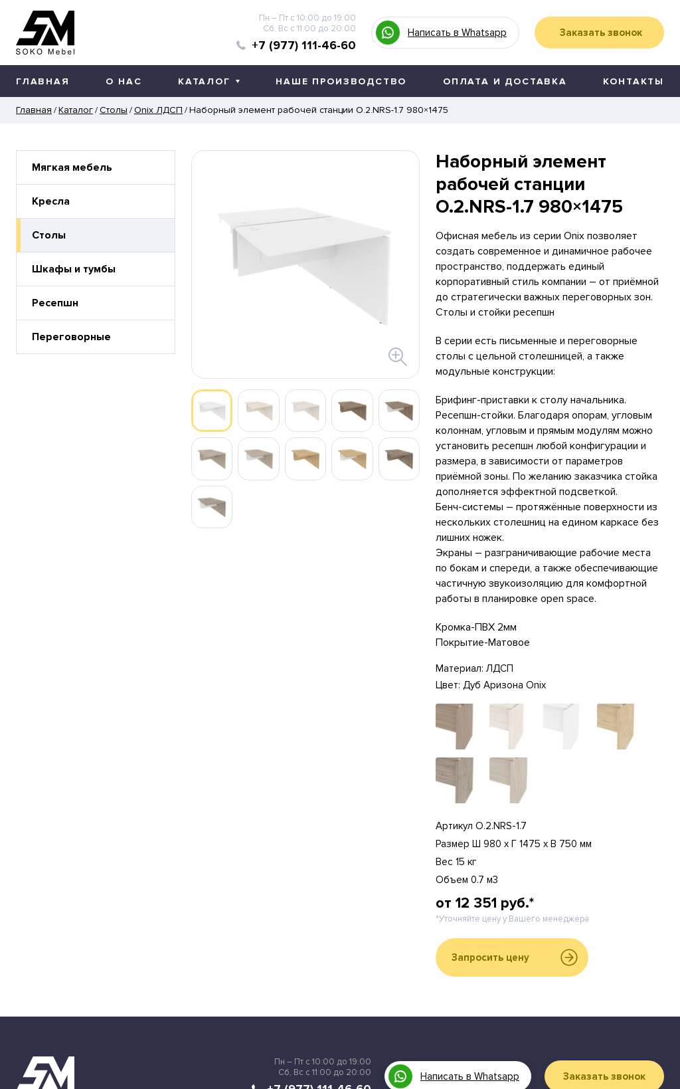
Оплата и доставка (505, 81)
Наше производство (341, 81)
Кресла (51, 201)
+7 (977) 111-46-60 (304, 45)
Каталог (209, 81)
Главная (43, 81)
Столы (49, 235)
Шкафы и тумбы (74, 269)
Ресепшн (55, 303)
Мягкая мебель (72, 167)
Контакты (633, 81)
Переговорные (71, 337)
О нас (123, 81)
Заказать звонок (601, 33)
